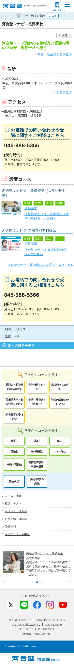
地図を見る (64, 92)
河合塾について (46, 629)
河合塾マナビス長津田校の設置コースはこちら (41, 265)
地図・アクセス (15, 329)
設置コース (12, 336)
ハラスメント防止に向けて (26, 624)
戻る (65, 35)
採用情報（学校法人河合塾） (37, 633)
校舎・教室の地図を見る (54, 54)
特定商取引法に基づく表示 (51, 620)
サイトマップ (26, 629)
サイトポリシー (53, 624)
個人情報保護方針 (20, 620)
